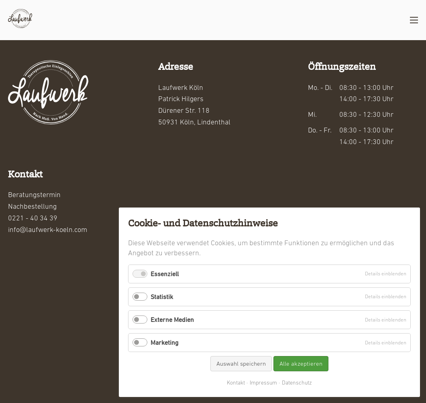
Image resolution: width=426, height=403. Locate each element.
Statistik (162, 296)
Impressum (263, 382)
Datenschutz (297, 382)
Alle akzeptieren (300, 363)
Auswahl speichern (241, 363)
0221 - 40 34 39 (32, 218)
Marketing (164, 342)
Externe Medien (172, 319)
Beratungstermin (34, 195)
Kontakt (236, 382)
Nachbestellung (32, 206)
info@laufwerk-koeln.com (47, 230)
